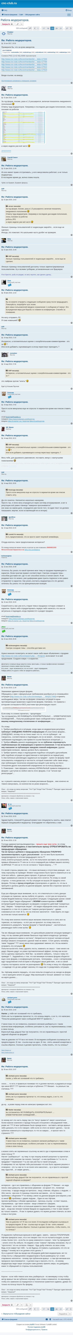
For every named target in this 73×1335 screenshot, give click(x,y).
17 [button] (44, 28)
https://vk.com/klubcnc (32, 550)
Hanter (9, 676)
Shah (9, 280)
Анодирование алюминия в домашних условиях (18, 81)
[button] (30, 28)
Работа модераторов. (15, 20)
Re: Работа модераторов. (16, 40)
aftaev (3, 627)
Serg (9, 239)
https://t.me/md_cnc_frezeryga (18, 421)
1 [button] (37, 28)
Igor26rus (12, 517)
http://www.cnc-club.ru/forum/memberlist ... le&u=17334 (24, 59)
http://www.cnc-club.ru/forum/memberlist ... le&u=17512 (24, 67)
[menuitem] (4, 10)
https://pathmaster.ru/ (7, 1052)
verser (10, 87)
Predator (10, 32)
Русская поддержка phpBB (36, 1327)
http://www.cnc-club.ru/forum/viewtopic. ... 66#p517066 (32, 696)
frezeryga (10, 392)
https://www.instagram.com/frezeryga (21, 419)
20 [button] (56, 28)
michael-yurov (12, 997)
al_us (10, 804)
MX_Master (10, 427)
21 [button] (61, 28)
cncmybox (13, 353)
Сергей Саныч (12, 157)
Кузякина (12, 466)
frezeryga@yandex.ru (13, 417)
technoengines (6, 556)
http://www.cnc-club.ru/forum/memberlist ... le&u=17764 (24, 62)
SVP (2, 189)
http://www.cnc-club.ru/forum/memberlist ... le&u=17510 (24, 70)
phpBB (32, 1324)
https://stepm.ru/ (6, 1050)
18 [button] (48, 28)
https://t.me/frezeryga (37, 421)
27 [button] (67, 28)
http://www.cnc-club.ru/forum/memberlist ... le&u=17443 (24, 64)
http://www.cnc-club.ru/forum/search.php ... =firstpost (23, 656)
